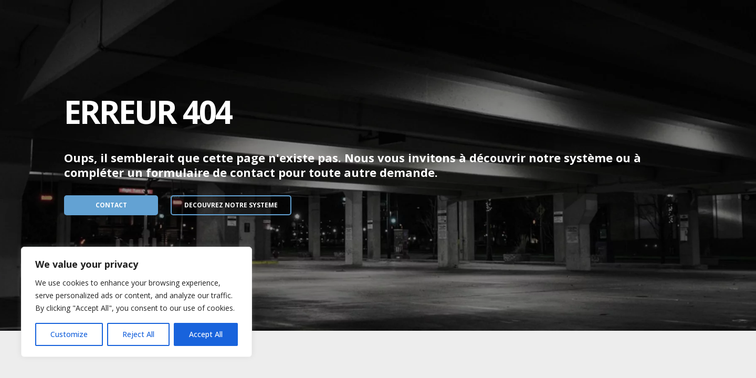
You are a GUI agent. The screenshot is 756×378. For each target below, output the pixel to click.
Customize (69, 334)
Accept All (206, 334)
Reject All (138, 334)
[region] (136, 302)
